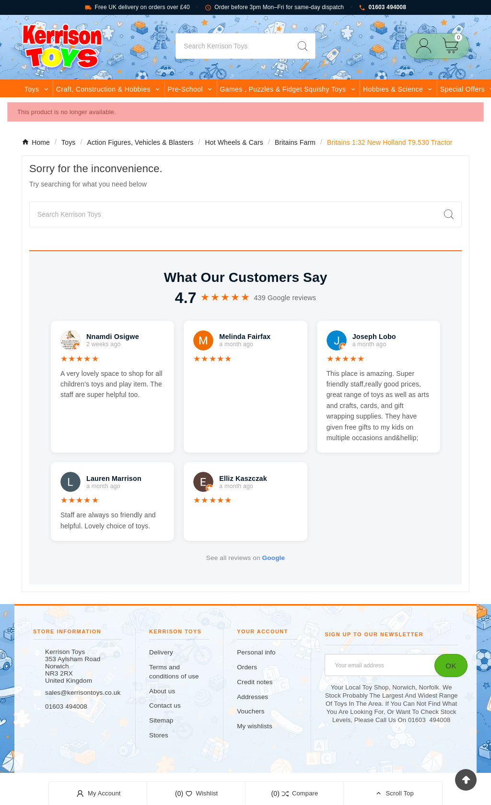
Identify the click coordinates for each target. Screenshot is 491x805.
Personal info (256, 652)
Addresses (252, 696)
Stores (158, 735)
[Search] (233, 46)
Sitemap (161, 720)
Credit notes (254, 682)
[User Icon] (426, 45)
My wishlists (254, 726)
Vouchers (250, 711)
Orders (247, 667)
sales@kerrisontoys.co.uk (82, 692)
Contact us (165, 705)
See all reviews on (245, 557)
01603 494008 (382, 7)
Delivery (161, 652)
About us (162, 691)
